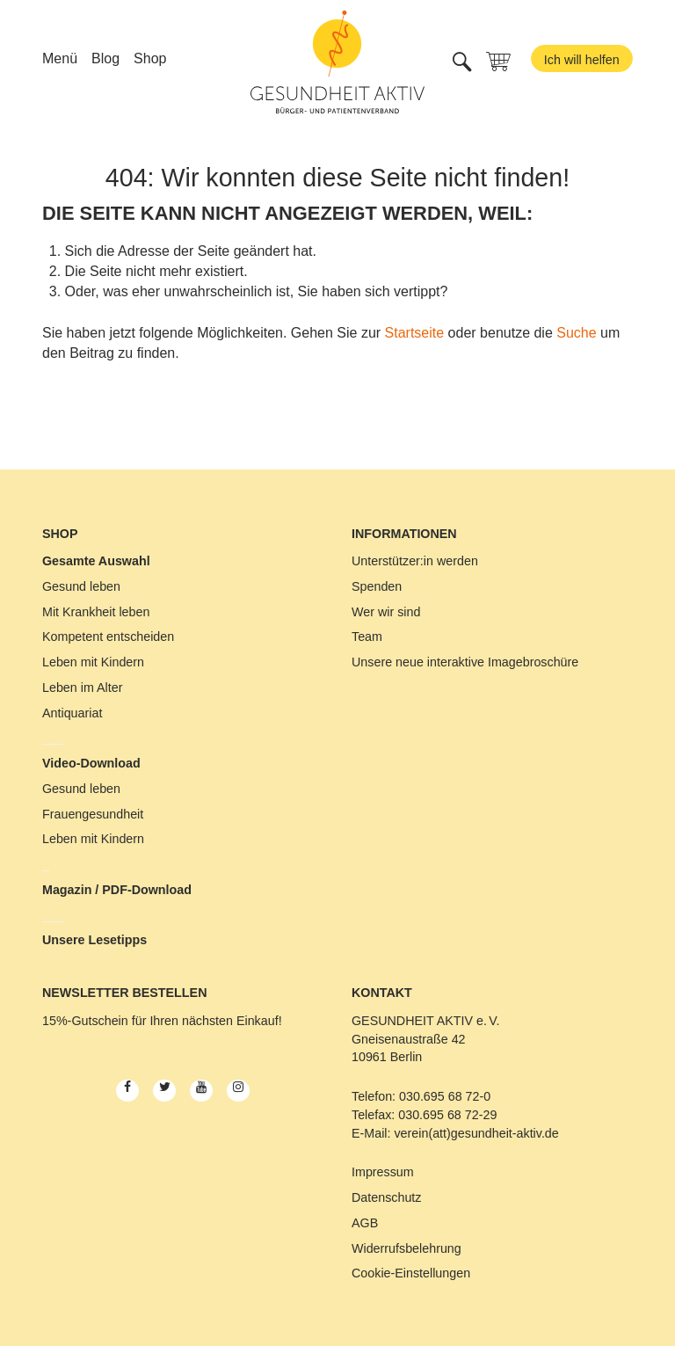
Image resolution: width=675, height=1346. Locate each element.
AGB (365, 1223)
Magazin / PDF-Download (117, 890)
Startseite (415, 332)
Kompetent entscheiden (108, 636)
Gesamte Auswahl (96, 561)
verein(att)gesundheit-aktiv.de (476, 1133)
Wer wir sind (386, 612)
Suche (576, 332)
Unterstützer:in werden (415, 561)
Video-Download (91, 763)
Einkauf (257, 1021)
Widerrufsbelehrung (406, 1248)
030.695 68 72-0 (444, 1096)
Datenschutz (386, 1197)
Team (367, 636)
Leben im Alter (82, 687)
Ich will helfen (582, 60)
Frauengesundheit (92, 814)
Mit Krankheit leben (95, 612)
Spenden (377, 586)
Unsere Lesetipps (94, 940)
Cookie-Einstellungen (411, 1273)
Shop (150, 58)
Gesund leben (81, 586)
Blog (105, 58)
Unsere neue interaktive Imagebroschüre (465, 662)
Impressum (383, 1172)
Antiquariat (72, 713)
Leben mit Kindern (93, 662)
